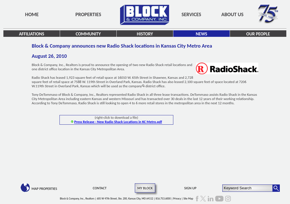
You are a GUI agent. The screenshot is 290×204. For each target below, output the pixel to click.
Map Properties (44, 188)
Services (191, 14)
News (201, 34)
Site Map (188, 198)
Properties (88, 14)
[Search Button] (276, 188)
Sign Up (190, 188)
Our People (258, 34)
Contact (100, 188)
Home (32, 14)
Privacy (177, 198)
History (145, 34)
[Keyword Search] (247, 188)
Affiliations (31, 34)
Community (88, 34)
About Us (232, 14)
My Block (145, 188)
